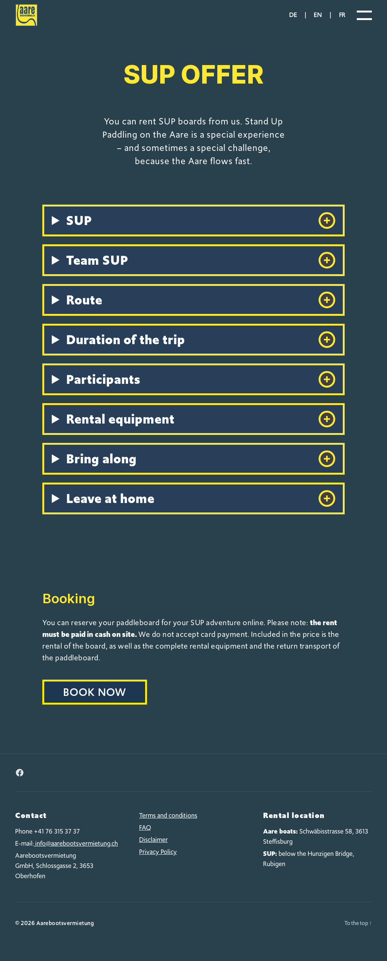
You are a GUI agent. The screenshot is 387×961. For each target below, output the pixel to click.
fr (342, 20)
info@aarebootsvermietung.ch (76, 854)
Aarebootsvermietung (65, 934)
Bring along (200, 470)
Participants (200, 391)
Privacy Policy (158, 863)
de (293, 20)
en (318, 20)
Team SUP (200, 271)
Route (200, 311)
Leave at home (200, 510)
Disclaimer (153, 850)
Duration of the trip (200, 351)
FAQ (145, 838)
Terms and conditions (168, 826)
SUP (200, 232)
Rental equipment (200, 430)
